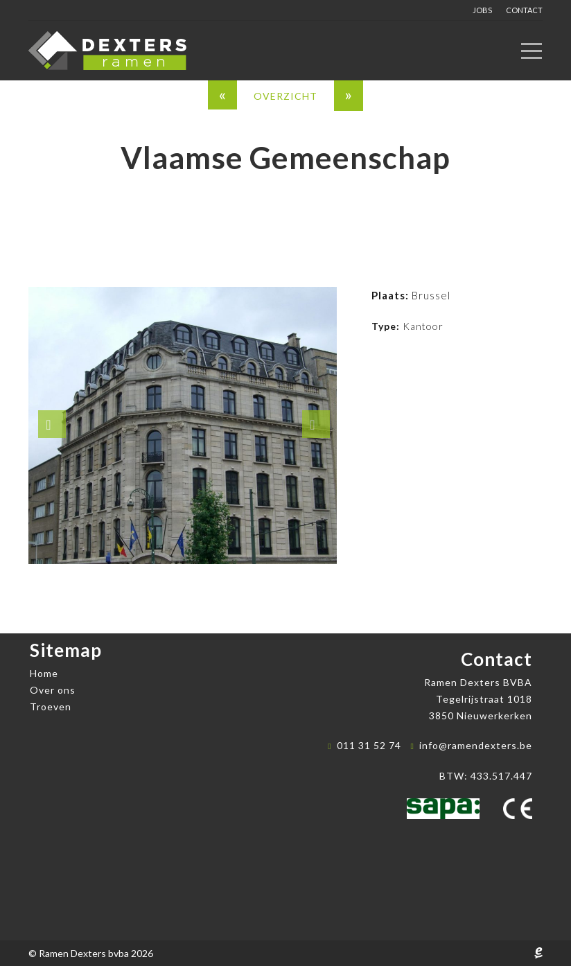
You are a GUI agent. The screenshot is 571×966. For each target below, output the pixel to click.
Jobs (482, 10)
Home (44, 673)
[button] (52, 424)
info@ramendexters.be (475, 745)
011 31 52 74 (369, 745)
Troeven (50, 706)
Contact (524, 10)
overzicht (285, 96)
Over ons (53, 690)
